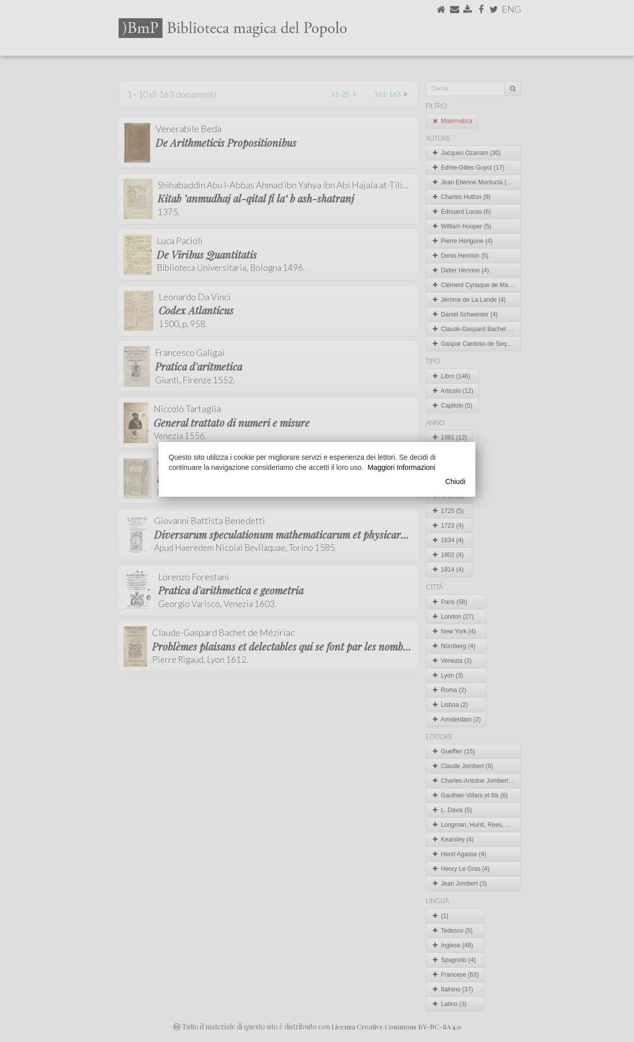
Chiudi (455, 481)
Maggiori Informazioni (401, 467)
